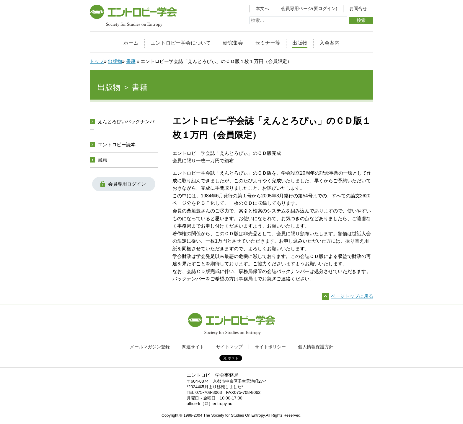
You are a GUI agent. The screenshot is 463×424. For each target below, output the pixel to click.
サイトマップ (229, 347)
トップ (97, 61)
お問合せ (358, 8)
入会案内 (329, 43)
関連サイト (193, 347)
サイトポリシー (270, 347)
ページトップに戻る (352, 296)
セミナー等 (267, 43)
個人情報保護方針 (315, 347)
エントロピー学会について (181, 43)
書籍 (131, 61)
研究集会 (233, 43)
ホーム (130, 43)
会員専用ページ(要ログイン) (309, 8)
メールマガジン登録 (150, 347)
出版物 (299, 43)
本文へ (262, 8)
